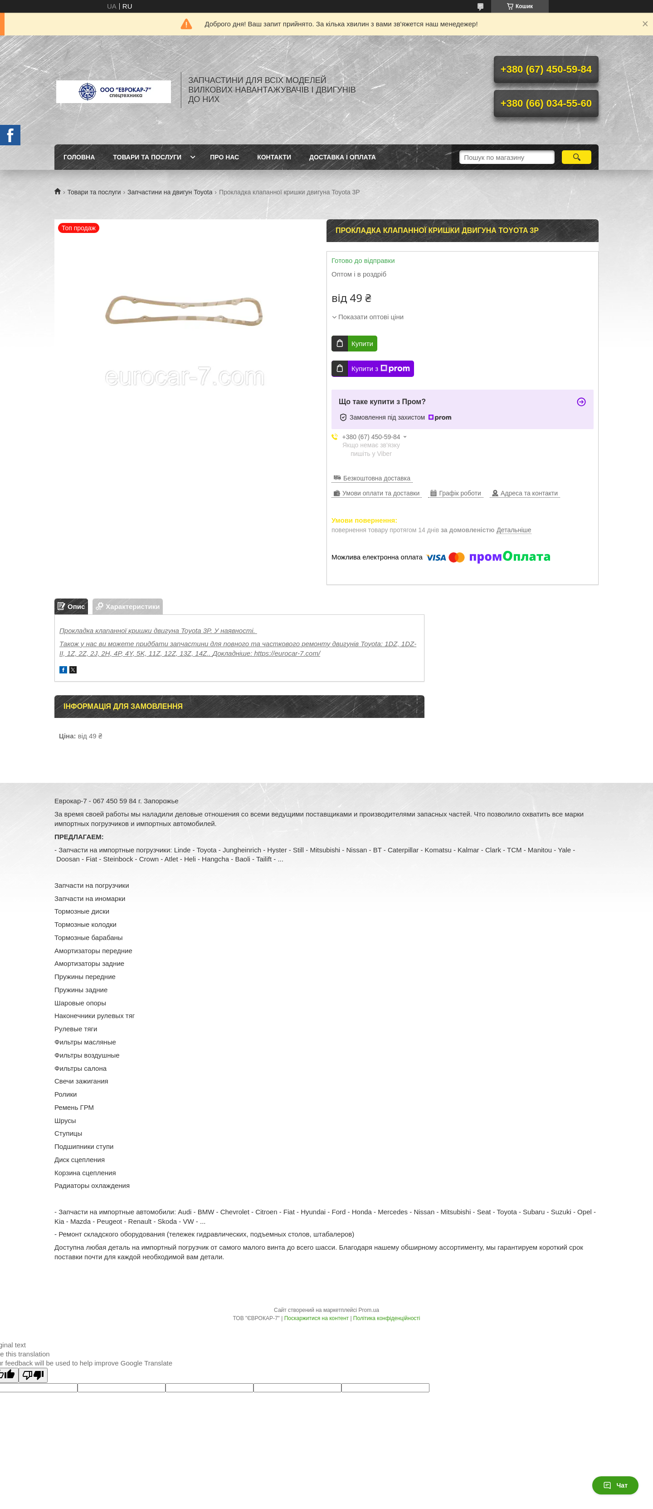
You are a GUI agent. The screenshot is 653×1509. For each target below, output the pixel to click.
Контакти (274, 157)
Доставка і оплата (342, 157)
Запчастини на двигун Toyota (169, 192)
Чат (615, 1485)
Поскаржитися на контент (316, 1318)
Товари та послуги (147, 157)
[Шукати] (576, 157)
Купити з (380, 369)
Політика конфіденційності (386, 1318)
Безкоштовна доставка (376, 478)
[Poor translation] (33, 1375)
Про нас (224, 157)
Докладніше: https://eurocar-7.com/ (266, 653)
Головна (79, 157)
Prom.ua (369, 1310)
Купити (362, 343)
